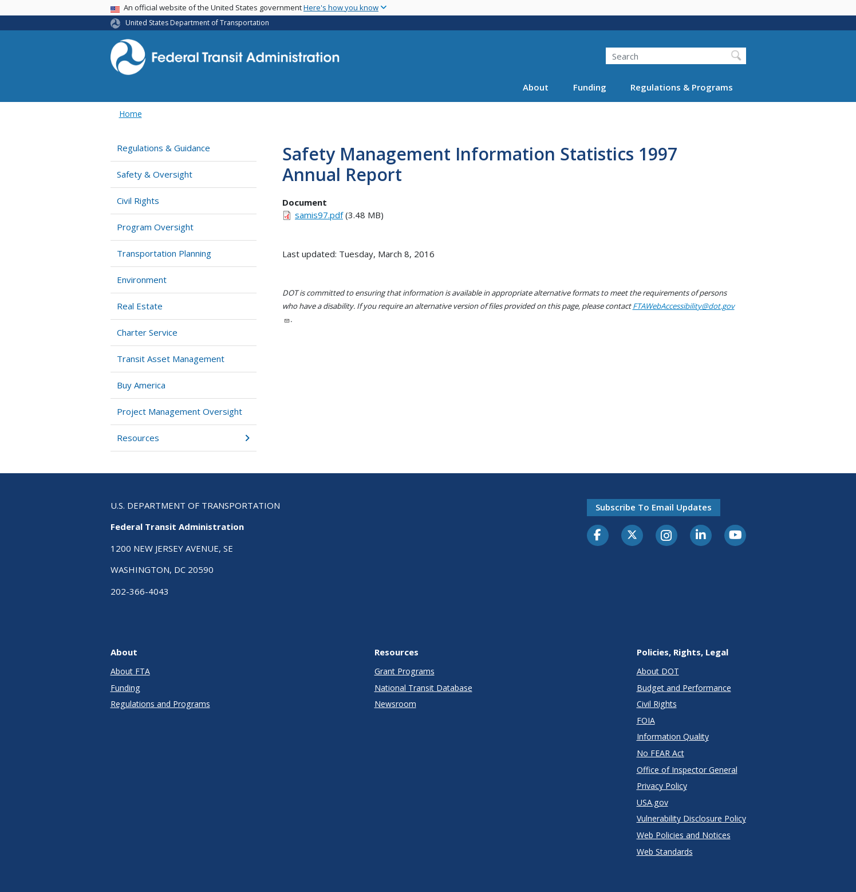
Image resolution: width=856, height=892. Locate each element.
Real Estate (140, 306)
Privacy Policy (662, 785)
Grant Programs (404, 671)
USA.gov (652, 802)
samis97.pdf (319, 215)
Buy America (141, 385)
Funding (589, 87)
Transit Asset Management (170, 358)
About (536, 87)
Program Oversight (155, 227)
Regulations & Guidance (163, 148)
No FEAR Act (660, 753)
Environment (142, 279)
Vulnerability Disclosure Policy (691, 818)
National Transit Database (423, 687)
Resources (183, 437)
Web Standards (665, 851)
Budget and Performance (684, 687)
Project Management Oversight (179, 411)
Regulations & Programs (681, 87)
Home (130, 113)
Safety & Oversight (154, 174)
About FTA (130, 671)
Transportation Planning (164, 253)
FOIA (646, 720)
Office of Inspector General (687, 769)
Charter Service (147, 332)
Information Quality (673, 736)
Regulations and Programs (160, 703)
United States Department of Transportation (197, 22)
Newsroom (395, 703)
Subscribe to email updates (653, 507)
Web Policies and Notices (684, 835)
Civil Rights (138, 200)
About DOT (658, 671)
